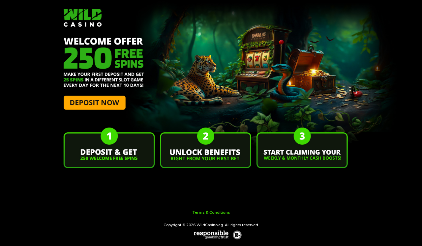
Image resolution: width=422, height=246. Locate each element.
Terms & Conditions (211, 212)
